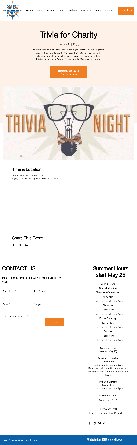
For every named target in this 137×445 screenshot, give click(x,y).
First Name (8, 291)
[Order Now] (126, 11)
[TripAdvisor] (99, 423)
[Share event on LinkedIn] (26, 245)
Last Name (39, 291)
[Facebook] (89, 423)
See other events (69, 74)
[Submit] (54, 322)
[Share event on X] (20, 245)
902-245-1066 (110, 408)
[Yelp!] (104, 423)
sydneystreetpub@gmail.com (111, 413)
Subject (38, 304)
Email (5, 304)
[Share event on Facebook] (13, 245)
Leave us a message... (14, 316)
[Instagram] (94, 423)
